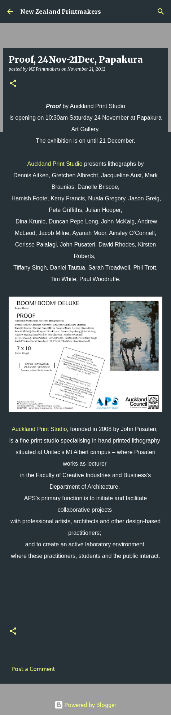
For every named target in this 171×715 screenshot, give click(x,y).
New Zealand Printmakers (60, 11)
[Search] (161, 11)
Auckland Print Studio (55, 164)
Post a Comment (33, 669)
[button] (13, 84)
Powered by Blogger (85, 705)
